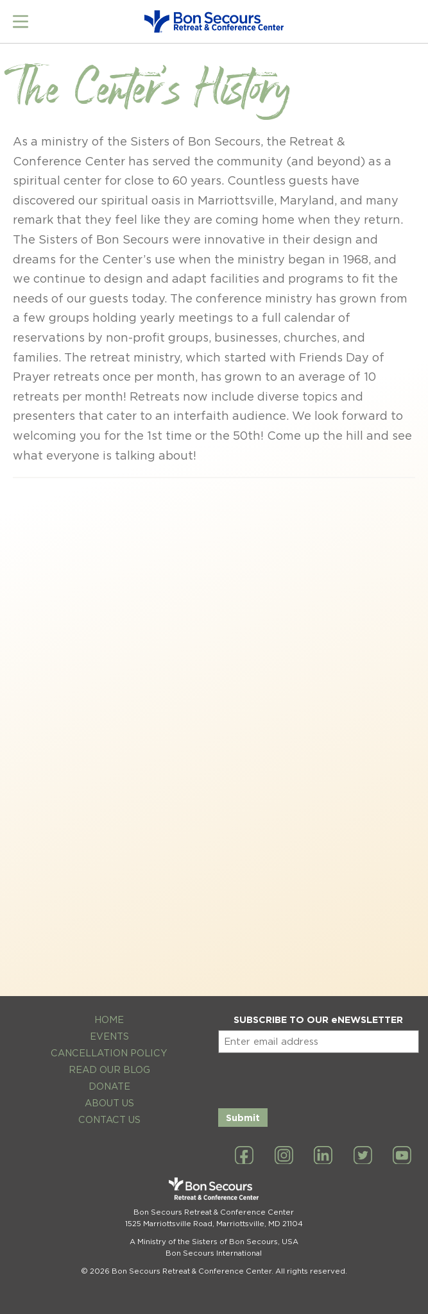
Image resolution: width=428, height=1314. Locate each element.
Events (109, 1036)
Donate (109, 1086)
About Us (109, 1102)
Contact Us (109, 1119)
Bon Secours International (214, 1253)
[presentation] (315, 1078)
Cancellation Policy (109, 1052)
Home (109, 1019)
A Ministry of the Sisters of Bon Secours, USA (214, 1241)
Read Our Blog (109, 1069)
